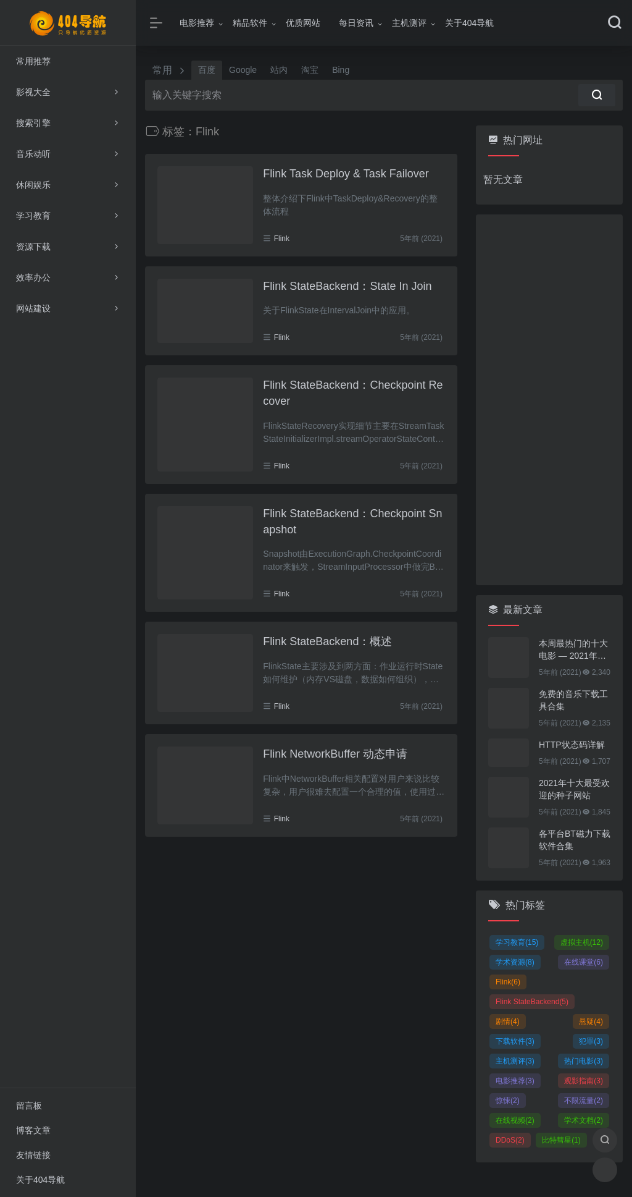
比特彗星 (561, 1140)
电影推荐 (197, 23)
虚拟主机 (581, 942)
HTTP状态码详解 (572, 745)
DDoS (510, 1140)
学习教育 (517, 942)
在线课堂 (583, 962)
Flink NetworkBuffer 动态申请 (335, 754)
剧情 (508, 1021)
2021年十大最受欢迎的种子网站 (574, 789)
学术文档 (583, 1120)
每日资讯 (356, 23)
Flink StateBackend (532, 1001)
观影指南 (583, 1080)
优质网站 (303, 23)
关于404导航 (469, 23)
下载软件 (515, 1041)
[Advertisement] (549, 399)
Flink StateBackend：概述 (327, 641)
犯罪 (591, 1041)
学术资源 (515, 962)
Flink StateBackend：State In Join (347, 286)
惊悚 (508, 1100)
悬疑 (591, 1021)
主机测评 (409, 23)
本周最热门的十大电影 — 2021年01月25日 (573, 650)
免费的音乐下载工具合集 (573, 700)
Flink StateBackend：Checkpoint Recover (353, 393)
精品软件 (250, 23)
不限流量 (583, 1100)
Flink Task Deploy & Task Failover (345, 173)
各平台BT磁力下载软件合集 (574, 840)
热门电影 (583, 1061)
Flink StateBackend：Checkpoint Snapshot (352, 521)
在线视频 (515, 1120)
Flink (281, 238)
